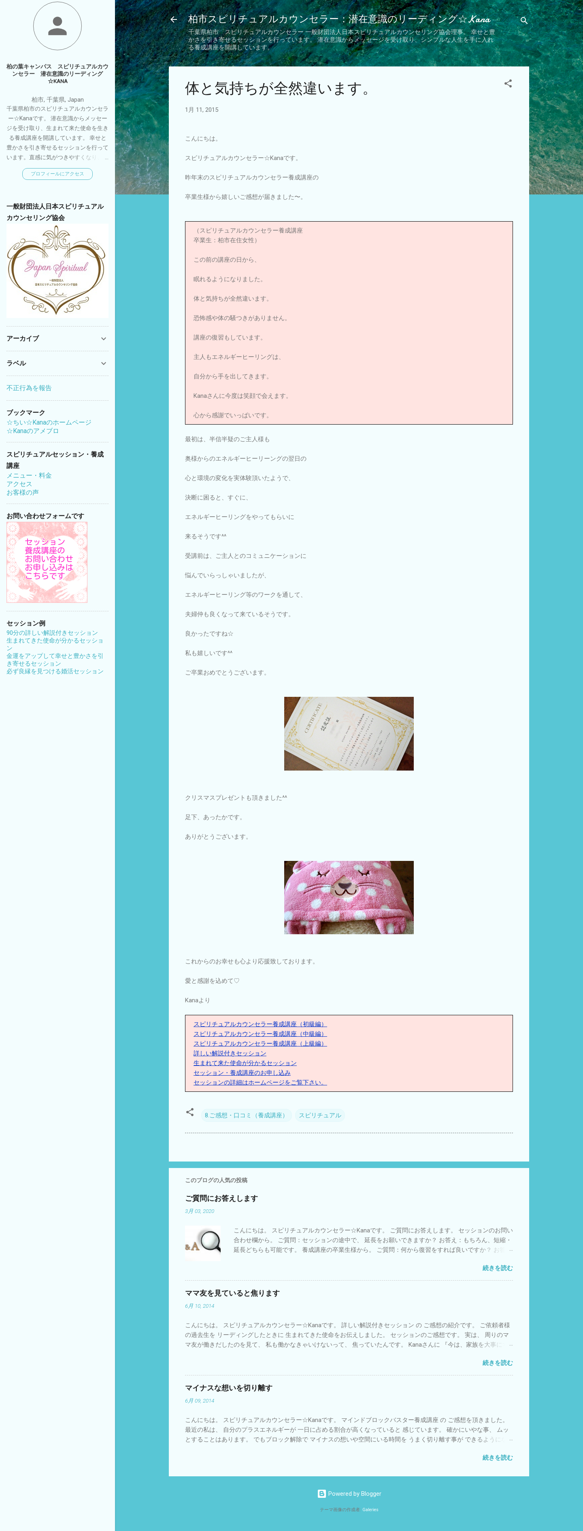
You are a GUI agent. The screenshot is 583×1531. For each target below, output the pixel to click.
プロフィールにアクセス (57, 174)
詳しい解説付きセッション (230, 1053)
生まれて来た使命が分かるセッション (245, 1063)
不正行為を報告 (29, 388)
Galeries (370, 1509)
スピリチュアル (320, 1115)
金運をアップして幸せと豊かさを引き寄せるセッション (55, 659)
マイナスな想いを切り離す (228, 1388)
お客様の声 (22, 492)
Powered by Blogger (349, 1493)
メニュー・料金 (29, 475)
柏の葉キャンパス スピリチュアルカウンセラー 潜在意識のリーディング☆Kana (57, 73)
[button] (508, 85)
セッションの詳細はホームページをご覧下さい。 (260, 1082)
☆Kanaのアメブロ (32, 431)
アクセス (19, 484)
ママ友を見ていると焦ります (232, 1293)
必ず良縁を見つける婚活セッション (55, 671)
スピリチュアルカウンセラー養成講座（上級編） (260, 1043)
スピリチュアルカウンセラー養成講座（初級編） (260, 1024)
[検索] (524, 22)
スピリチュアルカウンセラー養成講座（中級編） (260, 1034)
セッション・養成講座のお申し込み (242, 1072)
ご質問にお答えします (221, 1199)
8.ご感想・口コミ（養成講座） (246, 1115)
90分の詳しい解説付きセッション (52, 632)
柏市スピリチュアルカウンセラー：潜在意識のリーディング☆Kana (339, 19)
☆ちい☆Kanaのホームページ (48, 422)
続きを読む (498, 1268)
